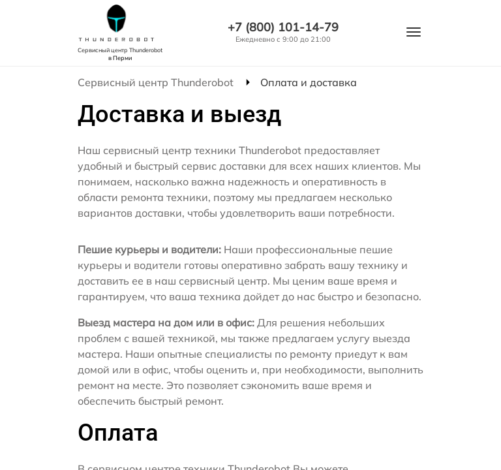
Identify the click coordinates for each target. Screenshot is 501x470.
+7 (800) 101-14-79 (283, 27)
